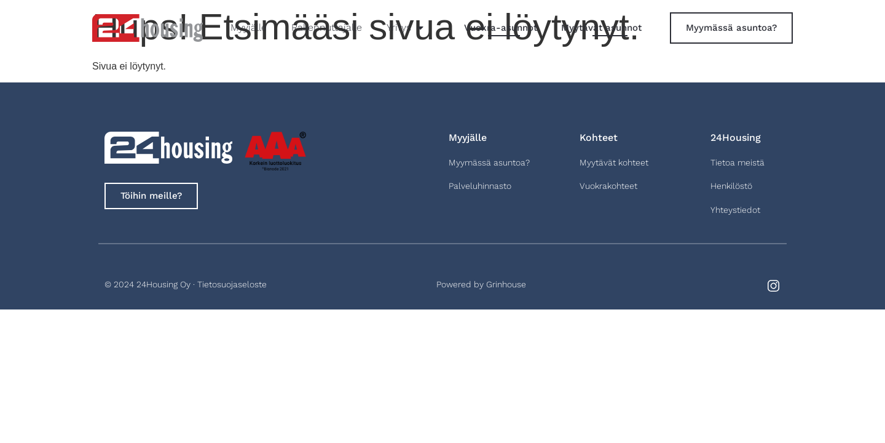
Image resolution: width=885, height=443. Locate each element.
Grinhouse (506, 284)
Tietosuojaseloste (232, 284)
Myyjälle (248, 27)
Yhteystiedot (735, 210)
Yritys (405, 28)
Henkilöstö (731, 186)
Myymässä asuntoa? (489, 162)
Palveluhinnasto (480, 186)
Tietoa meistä (737, 162)
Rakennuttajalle (326, 27)
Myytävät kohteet (614, 162)
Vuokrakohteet (608, 186)
